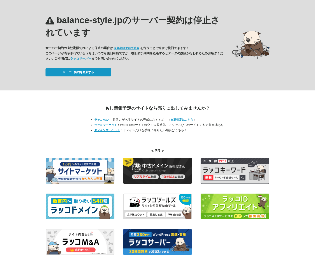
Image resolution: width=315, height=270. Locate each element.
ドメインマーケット (107, 130)
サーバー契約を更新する (78, 72)
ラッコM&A (101, 119)
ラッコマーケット (105, 125)
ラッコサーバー (80, 58)
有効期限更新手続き (126, 48)
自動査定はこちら (182, 119)
